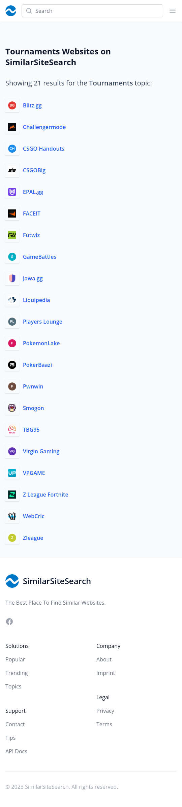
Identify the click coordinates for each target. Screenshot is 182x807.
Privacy (105, 710)
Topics (13, 686)
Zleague (33, 537)
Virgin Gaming (41, 451)
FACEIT (31, 213)
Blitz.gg (32, 105)
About (104, 659)
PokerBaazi (37, 365)
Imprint (105, 673)
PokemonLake (41, 343)
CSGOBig (34, 170)
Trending (16, 673)
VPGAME (34, 473)
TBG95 (31, 429)
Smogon (33, 408)
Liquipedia (36, 300)
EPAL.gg (33, 192)
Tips (10, 737)
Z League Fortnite (45, 494)
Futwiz (31, 235)
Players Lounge (42, 321)
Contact (15, 724)
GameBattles (39, 256)
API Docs (16, 751)
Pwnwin (33, 386)
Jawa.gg (33, 278)
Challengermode (44, 127)
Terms (104, 724)
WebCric (33, 516)
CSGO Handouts (43, 148)
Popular (15, 659)
